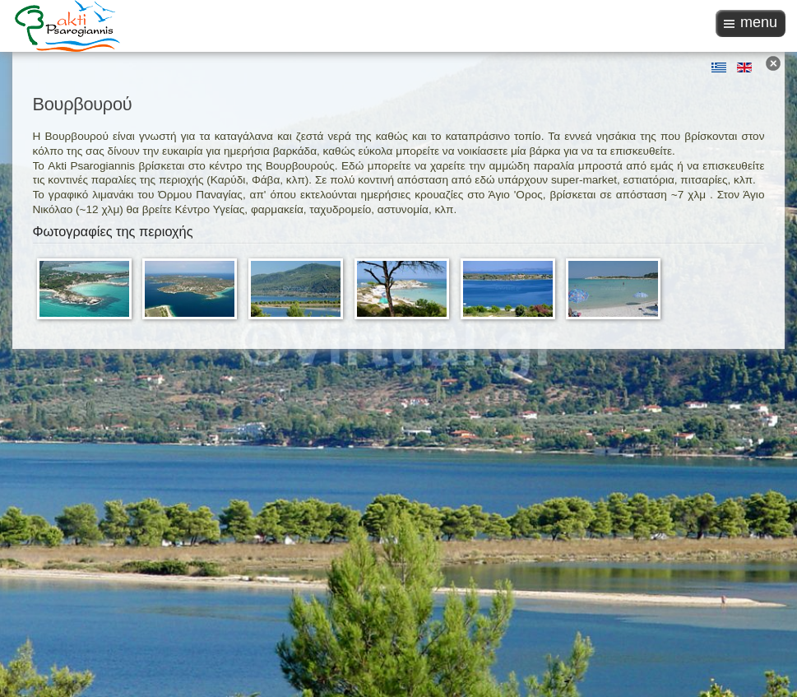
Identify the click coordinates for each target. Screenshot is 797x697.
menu (758, 22)
